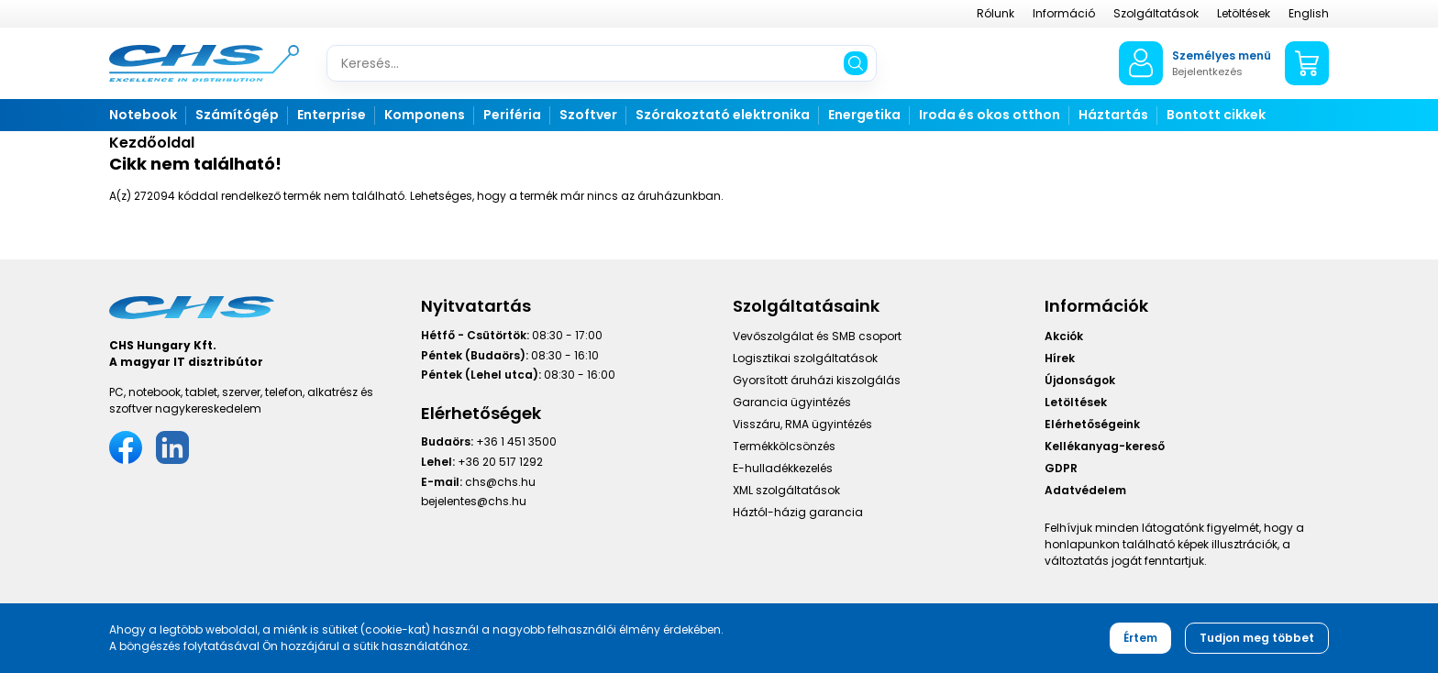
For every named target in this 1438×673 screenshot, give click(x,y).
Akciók (1064, 336)
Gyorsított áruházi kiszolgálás (817, 380)
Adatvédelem (1085, 490)
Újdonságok (1080, 380)
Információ (1064, 13)
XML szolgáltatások (786, 490)
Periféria (512, 114)
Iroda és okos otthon (989, 114)
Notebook (143, 114)
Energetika (864, 114)
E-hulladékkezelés (783, 468)
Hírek (1060, 358)
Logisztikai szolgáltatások (805, 358)
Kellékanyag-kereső (1105, 446)
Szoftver (588, 114)
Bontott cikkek (1216, 114)
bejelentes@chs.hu (473, 501)
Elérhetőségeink (1092, 424)
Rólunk (995, 13)
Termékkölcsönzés (784, 446)
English (1309, 13)
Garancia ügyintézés (792, 402)
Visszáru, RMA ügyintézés (802, 424)
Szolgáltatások (1156, 13)
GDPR (1061, 468)
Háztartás (1113, 114)
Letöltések (1243, 13)
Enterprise (331, 114)
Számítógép (237, 114)
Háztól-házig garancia (798, 512)
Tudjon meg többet (1257, 637)
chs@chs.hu (500, 482)
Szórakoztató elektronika (723, 114)
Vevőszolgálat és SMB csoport (817, 336)
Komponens (424, 114)
